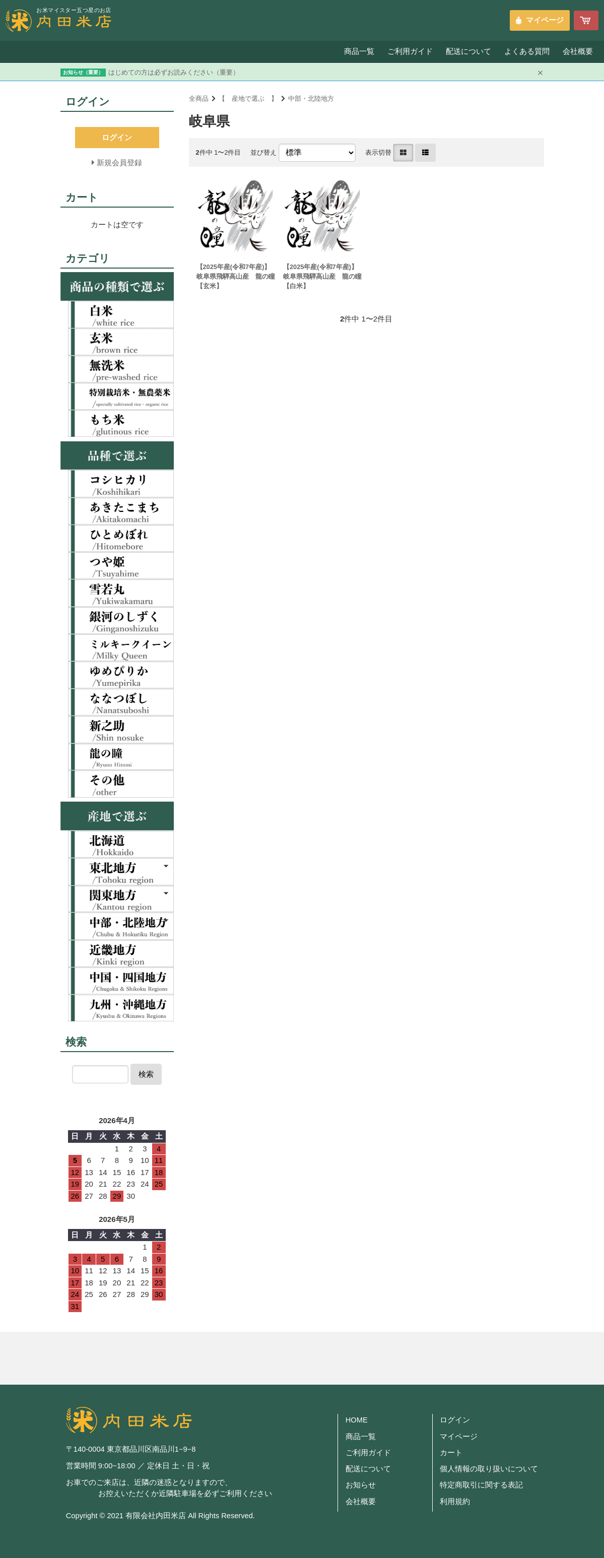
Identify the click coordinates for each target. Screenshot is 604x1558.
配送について (467, 51)
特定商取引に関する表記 (481, 1485)
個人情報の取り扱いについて (489, 1469)
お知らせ (361, 1485)
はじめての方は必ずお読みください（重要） (173, 72)
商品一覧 (358, 51)
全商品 (199, 98)
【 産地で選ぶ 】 (248, 98)
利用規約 (455, 1502)
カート (451, 1453)
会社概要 (578, 51)
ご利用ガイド (408, 51)
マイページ (545, 20)
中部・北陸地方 (311, 98)
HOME (357, 1420)
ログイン (455, 1420)
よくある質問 (526, 51)
